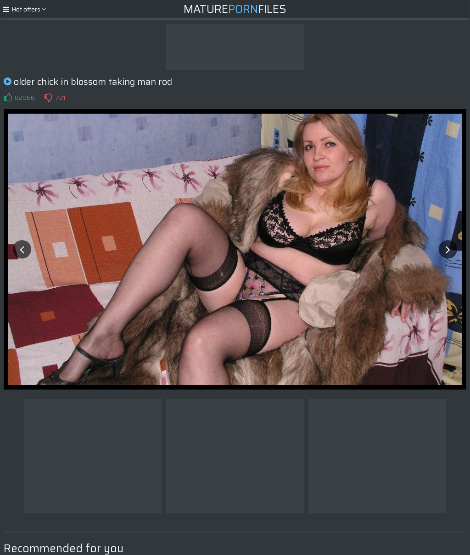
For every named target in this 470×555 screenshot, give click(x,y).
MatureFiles (235, 9)
